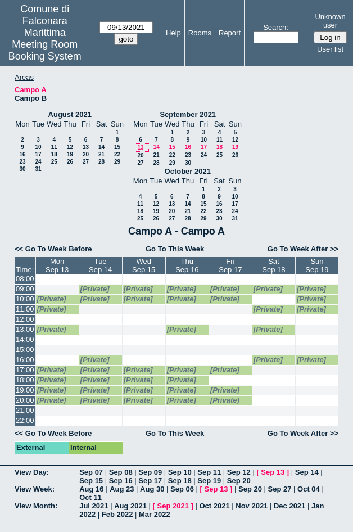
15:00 (25, 349)
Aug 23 (122, 489)
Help (173, 33)
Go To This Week (175, 249)
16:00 (25, 359)
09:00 (25, 289)
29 (117, 162)
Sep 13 (272, 472)
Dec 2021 (289, 506)
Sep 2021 (173, 506)
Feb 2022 (117, 514)
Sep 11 (209, 472)
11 (54, 147)
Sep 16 (121, 480)
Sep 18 (180, 480)
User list (330, 49)
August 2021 (70, 114)
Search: (275, 27)
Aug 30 (152, 489)
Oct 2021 (214, 506)
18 (54, 154)
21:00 (25, 410)
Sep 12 (239, 472)
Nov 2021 (252, 506)
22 (117, 154)
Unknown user (330, 20)
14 (101, 147)
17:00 (25, 370)
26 (70, 162)
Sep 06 (182, 489)
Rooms (199, 33)
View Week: (35, 489)
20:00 (25, 400)
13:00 (25, 329)
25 (54, 162)
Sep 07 (91, 472)
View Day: (32, 472)
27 (86, 162)
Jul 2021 (93, 506)
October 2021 (188, 171)
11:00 (25, 309)
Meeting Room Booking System (45, 50)
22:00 (25, 420)
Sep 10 (180, 472)
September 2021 (188, 114)
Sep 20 (239, 480)
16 (22, 154)
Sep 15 (91, 480)
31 (38, 169)
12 (70, 147)
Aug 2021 (130, 506)
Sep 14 (307, 472)
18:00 (25, 380)
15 (117, 147)
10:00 (25, 299)
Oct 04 (308, 489)
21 (101, 154)
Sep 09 (150, 472)
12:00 (25, 319)
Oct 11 (90, 497)
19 (70, 154)
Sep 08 (121, 472)
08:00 (25, 278)
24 (38, 162)
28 (101, 162)
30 (22, 169)
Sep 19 (209, 480)
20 (86, 154)
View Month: (36, 506)
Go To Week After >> (303, 249)
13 (86, 147)
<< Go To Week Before (53, 249)
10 (38, 147)
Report (230, 33)
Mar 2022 (154, 514)
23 (22, 162)
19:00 (25, 390)
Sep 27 (280, 489)
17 (38, 154)
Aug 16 (91, 489)
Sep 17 (150, 480)
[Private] (95, 289)
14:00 (25, 339)
